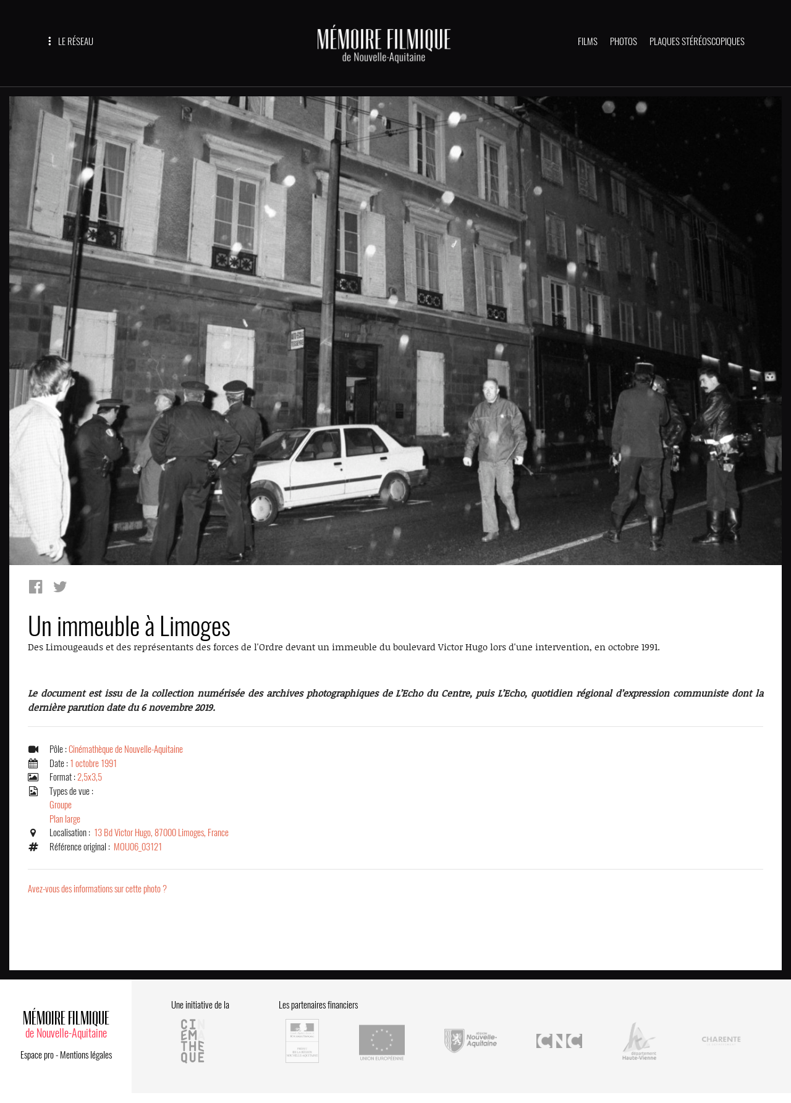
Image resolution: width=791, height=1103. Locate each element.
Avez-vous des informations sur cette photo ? (97, 889)
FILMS (588, 41)
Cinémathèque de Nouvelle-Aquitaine (126, 749)
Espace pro (37, 1055)
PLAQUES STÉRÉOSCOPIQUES (697, 41)
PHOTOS (623, 41)
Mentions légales (86, 1055)
